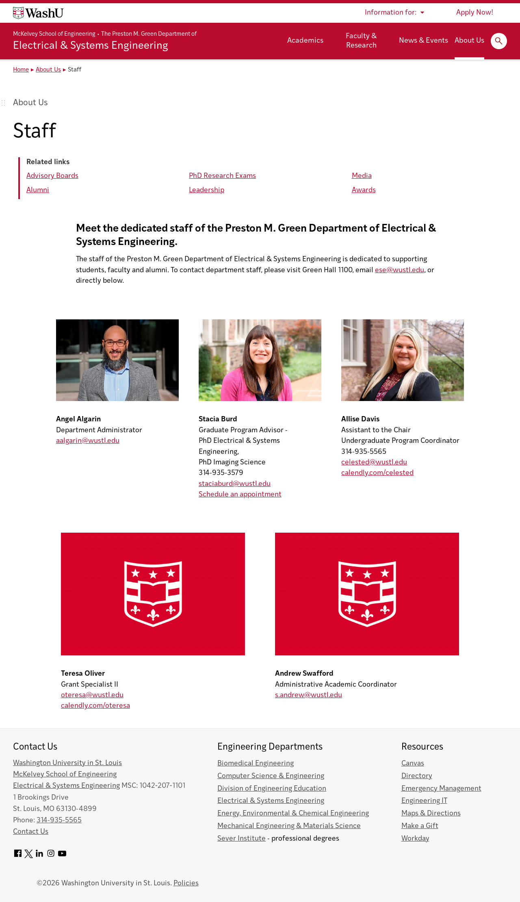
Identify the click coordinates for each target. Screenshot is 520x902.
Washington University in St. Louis (67, 763)
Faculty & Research (361, 41)
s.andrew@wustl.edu (308, 695)
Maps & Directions (431, 813)
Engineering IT (424, 801)
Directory (416, 776)
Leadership (206, 190)
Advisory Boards (52, 176)
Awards (364, 190)
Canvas (412, 763)
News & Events (423, 41)
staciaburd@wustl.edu (235, 484)
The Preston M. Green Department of (149, 34)
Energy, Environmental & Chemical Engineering (293, 813)
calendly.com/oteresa (95, 706)
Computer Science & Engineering (270, 776)
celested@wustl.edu (374, 462)
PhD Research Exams (222, 176)
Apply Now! (474, 12)
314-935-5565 (59, 820)
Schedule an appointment (240, 494)
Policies (186, 883)
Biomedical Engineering (255, 763)
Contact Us (30, 831)
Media (362, 176)
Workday (415, 838)
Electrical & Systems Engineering (90, 46)
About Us (469, 41)
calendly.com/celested (377, 473)
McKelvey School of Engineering (54, 34)
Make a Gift (419, 826)
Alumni (37, 190)
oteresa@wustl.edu (92, 695)
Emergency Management (441, 788)
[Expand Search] (499, 41)
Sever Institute (241, 838)
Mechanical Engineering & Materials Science (289, 826)
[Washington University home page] (38, 13)
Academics (305, 41)
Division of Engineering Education (271, 788)
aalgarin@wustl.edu (87, 441)
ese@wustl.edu (399, 270)
